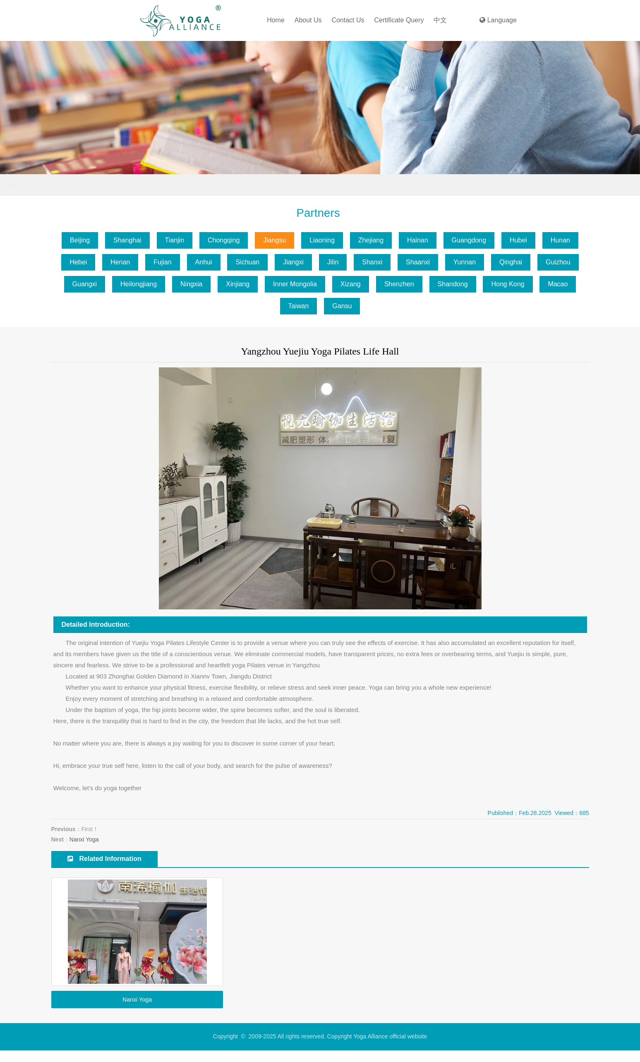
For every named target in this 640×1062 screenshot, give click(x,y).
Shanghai (127, 240)
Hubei (518, 240)
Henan (120, 262)
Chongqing (224, 240)
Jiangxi (293, 262)
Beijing (80, 240)
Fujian (162, 262)
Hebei (78, 262)
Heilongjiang (138, 284)
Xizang (350, 284)
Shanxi (372, 262)
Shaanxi (418, 262)
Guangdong (469, 240)
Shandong (453, 284)
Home (276, 20)
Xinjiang (237, 284)
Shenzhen (399, 284)
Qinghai (510, 262)
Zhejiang (371, 240)
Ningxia (191, 284)
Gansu (342, 305)
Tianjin (175, 240)
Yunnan (464, 262)
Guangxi (84, 284)
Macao (558, 284)
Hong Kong (507, 284)
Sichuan (247, 262)
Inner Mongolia (295, 284)
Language (498, 20)
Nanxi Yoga (84, 839)
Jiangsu (141, 184)
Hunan (560, 240)
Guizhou (558, 262)
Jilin (333, 262)
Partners (110, 184)
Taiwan (298, 305)
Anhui (203, 262)
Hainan (417, 240)
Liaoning (322, 240)
